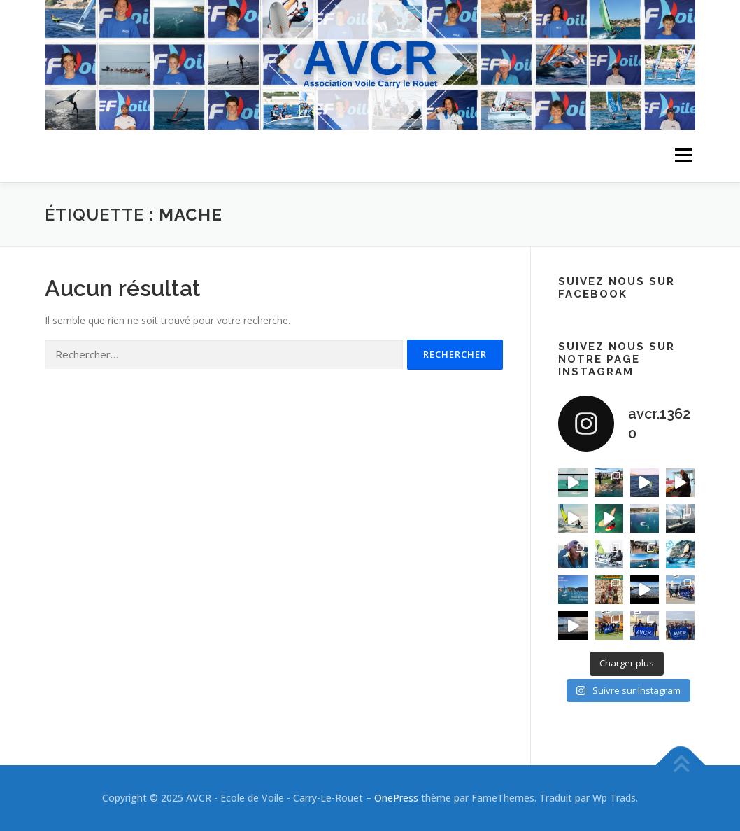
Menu (683, 155)
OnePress (396, 797)
